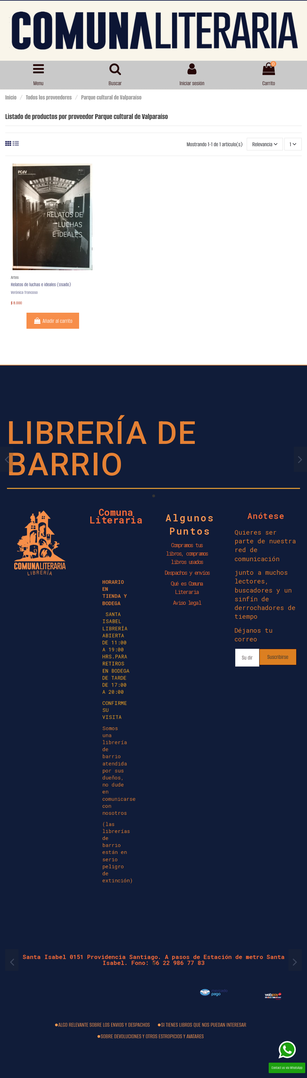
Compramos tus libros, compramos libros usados (187, 553)
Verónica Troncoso (24, 292)
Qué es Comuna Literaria (187, 587)
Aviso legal (187, 602)
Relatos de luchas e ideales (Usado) (41, 284)
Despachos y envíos (186, 572)
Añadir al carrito (52, 321)
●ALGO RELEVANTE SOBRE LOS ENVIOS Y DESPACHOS (102, 1024)
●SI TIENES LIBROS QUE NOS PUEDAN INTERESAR (201, 1024)
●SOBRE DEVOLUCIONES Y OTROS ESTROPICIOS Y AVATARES (150, 1036)
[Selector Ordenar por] (265, 144)
